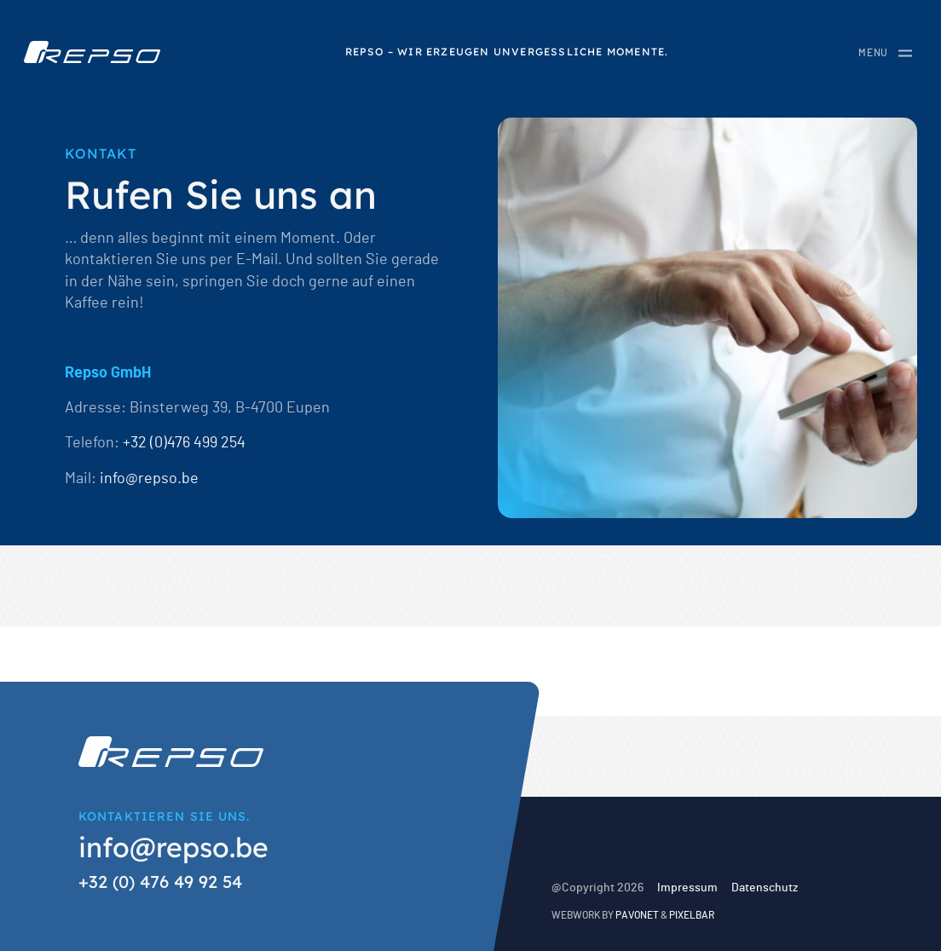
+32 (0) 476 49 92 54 (160, 881)
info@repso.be (149, 479)
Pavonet (637, 915)
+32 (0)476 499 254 (184, 443)
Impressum (687, 888)
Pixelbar (691, 915)
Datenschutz (764, 888)
